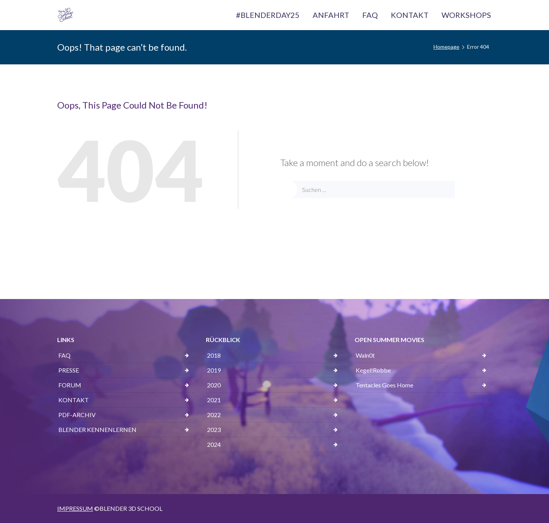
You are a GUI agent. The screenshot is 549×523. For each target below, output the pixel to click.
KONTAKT (73, 399)
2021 (214, 399)
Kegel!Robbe (373, 370)
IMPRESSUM (75, 508)
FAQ (64, 355)
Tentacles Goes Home (384, 385)
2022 (214, 414)
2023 (214, 429)
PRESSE (68, 370)
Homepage (446, 46)
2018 (214, 355)
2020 (214, 385)
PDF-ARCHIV (77, 414)
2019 (214, 370)
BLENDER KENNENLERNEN (97, 429)
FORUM (69, 385)
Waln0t (365, 355)
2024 (214, 444)
